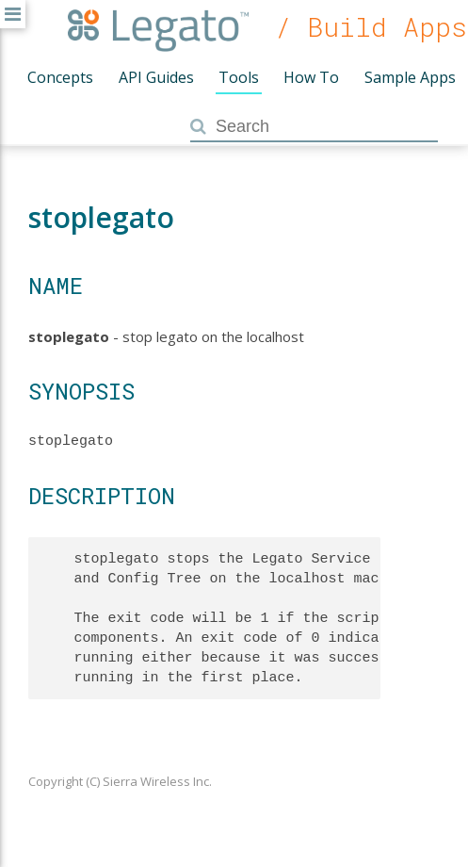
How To (311, 77)
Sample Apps (410, 77)
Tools (238, 77)
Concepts (60, 77)
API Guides (156, 77)
